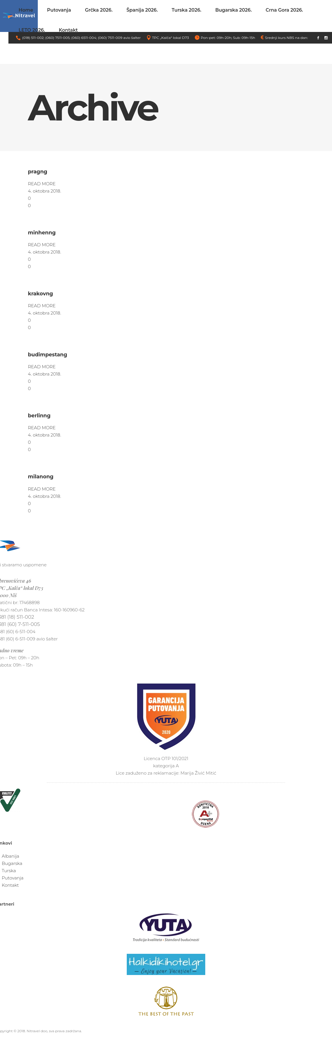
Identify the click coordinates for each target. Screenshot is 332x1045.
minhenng (42, 232)
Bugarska (12, 863)
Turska (9, 870)
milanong (40, 476)
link (312, 37)
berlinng (39, 415)
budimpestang (47, 354)
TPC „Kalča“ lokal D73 (170, 37)
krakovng (40, 293)
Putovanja (13, 878)
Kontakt (10, 885)
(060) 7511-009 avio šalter (119, 37)
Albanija (10, 856)
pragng (37, 171)
